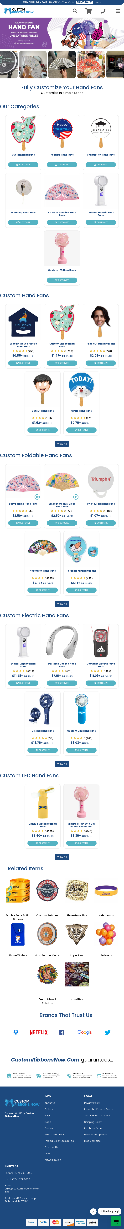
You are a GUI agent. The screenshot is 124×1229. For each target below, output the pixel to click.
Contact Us (51, 1147)
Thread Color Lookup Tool (59, 1141)
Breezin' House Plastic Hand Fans (23, 345)
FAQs (48, 1115)
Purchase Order (93, 1128)
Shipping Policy (93, 1122)
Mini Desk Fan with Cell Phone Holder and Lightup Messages (81, 826)
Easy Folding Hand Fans (23, 503)
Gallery (49, 1109)
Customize (23, 164)
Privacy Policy (92, 1103)
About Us (50, 1103)
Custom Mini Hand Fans (81, 730)
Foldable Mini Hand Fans (81, 570)
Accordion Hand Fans (43, 570)
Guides (49, 1128)
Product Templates (95, 1134)
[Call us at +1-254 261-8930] (103, 12)
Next (120, 65)
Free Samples (92, 1141)
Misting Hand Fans (42, 730)
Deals (48, 1122)
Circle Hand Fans (81, 410)
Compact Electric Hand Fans (101, 665)
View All (62, 444)
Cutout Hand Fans (43, 410)
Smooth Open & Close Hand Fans (62, 505)
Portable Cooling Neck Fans (62, 665)
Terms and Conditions (97, 1115)
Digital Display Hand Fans (23, 665)
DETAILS (97, 2)
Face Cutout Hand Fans (101, 343)
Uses (47, 1153)
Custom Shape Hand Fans (62, 345)
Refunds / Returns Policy (98, 1109)
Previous (4, 65)
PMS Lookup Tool (54, 1134)
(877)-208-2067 (22, 1173)
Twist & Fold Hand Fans (101, 503)
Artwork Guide (53, 1160)
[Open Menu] (117, 11)
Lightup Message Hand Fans (43, 825)
